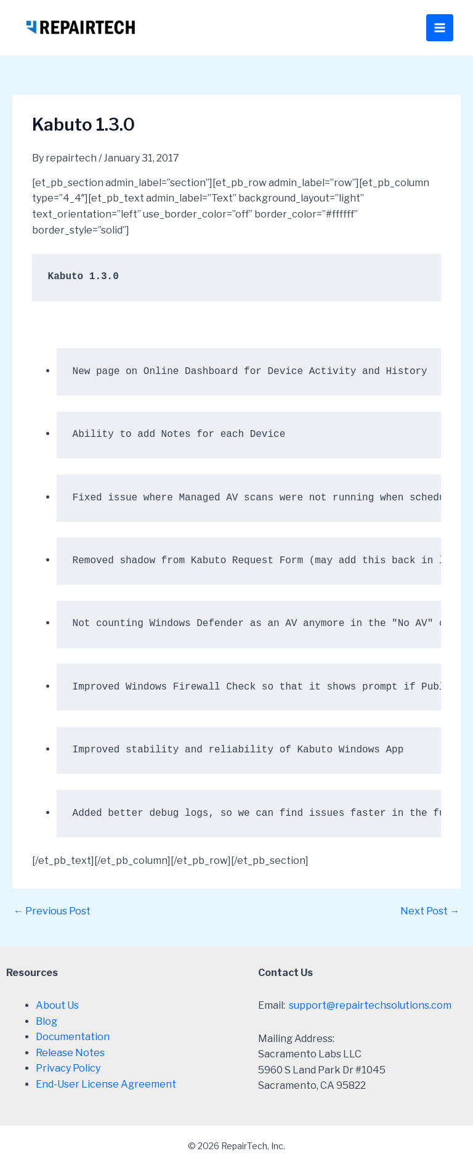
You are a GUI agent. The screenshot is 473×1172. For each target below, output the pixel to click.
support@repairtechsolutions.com (370, 1005)
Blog (46, 1021)
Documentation (73, 1037)
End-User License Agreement (106, 1084)
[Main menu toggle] (439, 27)
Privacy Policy (68, 1068)
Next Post (429, 911)
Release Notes (70, 1053)
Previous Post (52, 911)
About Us (57, 1005)
